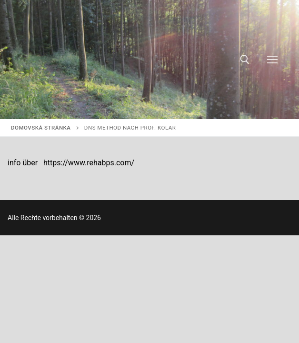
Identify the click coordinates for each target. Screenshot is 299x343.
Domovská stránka (40, 127)
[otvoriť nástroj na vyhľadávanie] (244, 59)
